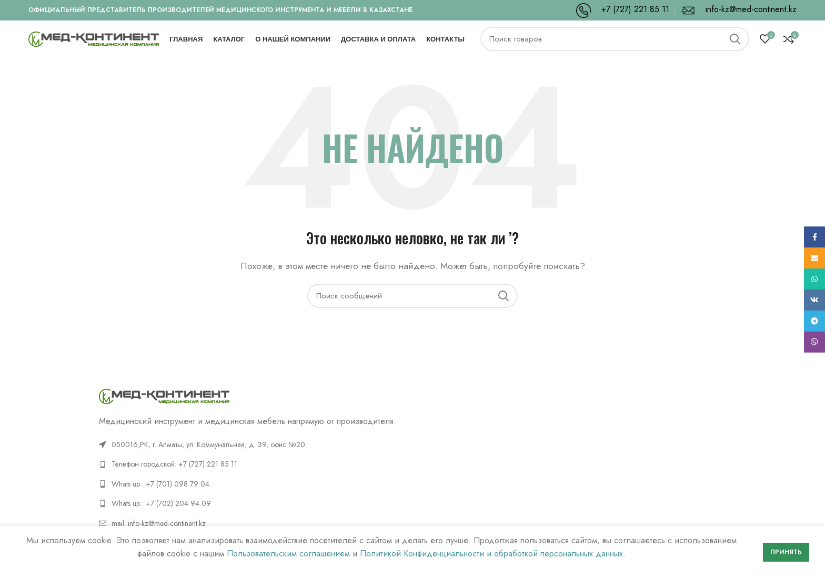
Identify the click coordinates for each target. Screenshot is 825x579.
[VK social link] (814, 300)
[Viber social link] (814, 342)
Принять (786, 552)
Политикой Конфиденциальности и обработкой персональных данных (491, 553)
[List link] (252, 478)
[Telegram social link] (814, 321)
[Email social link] (814, 257)
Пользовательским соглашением (288, 553)
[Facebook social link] (814, 236)
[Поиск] (614, 47)
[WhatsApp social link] (814, 279)
